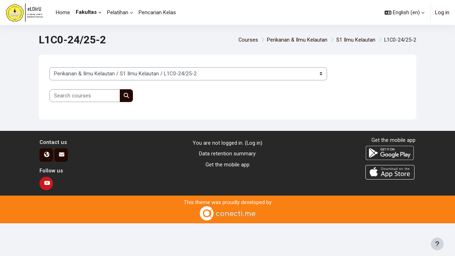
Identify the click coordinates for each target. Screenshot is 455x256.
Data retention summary (227, 154)
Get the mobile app (227, 164)
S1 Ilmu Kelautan (355, 40)
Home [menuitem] (63, 12)
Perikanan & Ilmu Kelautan (296, 40)
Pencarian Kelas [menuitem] (157, 12)
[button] (404, 12)
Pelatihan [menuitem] (117, 12)
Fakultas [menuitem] (86, 12)
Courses (247, 40)
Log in (442, 12)
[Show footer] (437, 244)
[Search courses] (84, 95)
